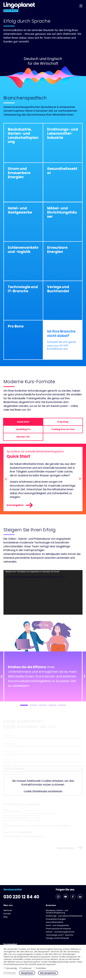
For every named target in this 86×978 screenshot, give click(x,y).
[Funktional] (20, 968)
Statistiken (41, 968)
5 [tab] (62, 708)
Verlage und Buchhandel (57, 938)
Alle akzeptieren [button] (48, 973)
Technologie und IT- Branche (59, 935)
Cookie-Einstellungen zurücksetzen (43, 798)
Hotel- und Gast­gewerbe (57, 925)
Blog (5, 916)
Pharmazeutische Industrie (58, 928)
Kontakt (7, 913)
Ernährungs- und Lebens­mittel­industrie (64, 916)
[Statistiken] (34, 968)
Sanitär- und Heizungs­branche (60, 931)
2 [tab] (33, 708)
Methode (7, 910)
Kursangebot (22, 507)
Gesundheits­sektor (54, 922)
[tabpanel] (43, 679)
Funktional (26, 968)
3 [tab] (43, 708)
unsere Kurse (55, 345)
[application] (43, 595)
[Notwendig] (5, 968)
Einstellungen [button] (10, 973)
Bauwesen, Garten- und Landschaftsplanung (57, 911)
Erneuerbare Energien (56, 919)
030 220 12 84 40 (24, 882)
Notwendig (11, 968)
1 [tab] (24, 708)
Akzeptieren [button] (27, 973)
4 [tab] (52, 708)
